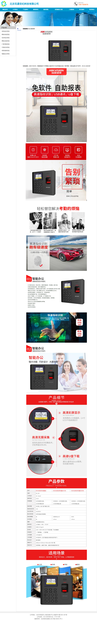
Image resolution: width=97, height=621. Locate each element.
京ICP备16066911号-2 (56, 618)
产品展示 (25, 9)
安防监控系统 (6, 31)
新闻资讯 (35, 9)
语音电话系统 (6, 37)
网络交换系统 (6, 41)
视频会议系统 (6, 53)
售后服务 (81, 9)
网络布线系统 (6, 34)
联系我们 (91, 9)
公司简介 (15, 9)
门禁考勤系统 (6, 44)
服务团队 (46, 9)
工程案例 (71, 9)
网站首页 (5, 9)
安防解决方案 (59, 9)
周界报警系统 (6, 50)
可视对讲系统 (6, 47)
